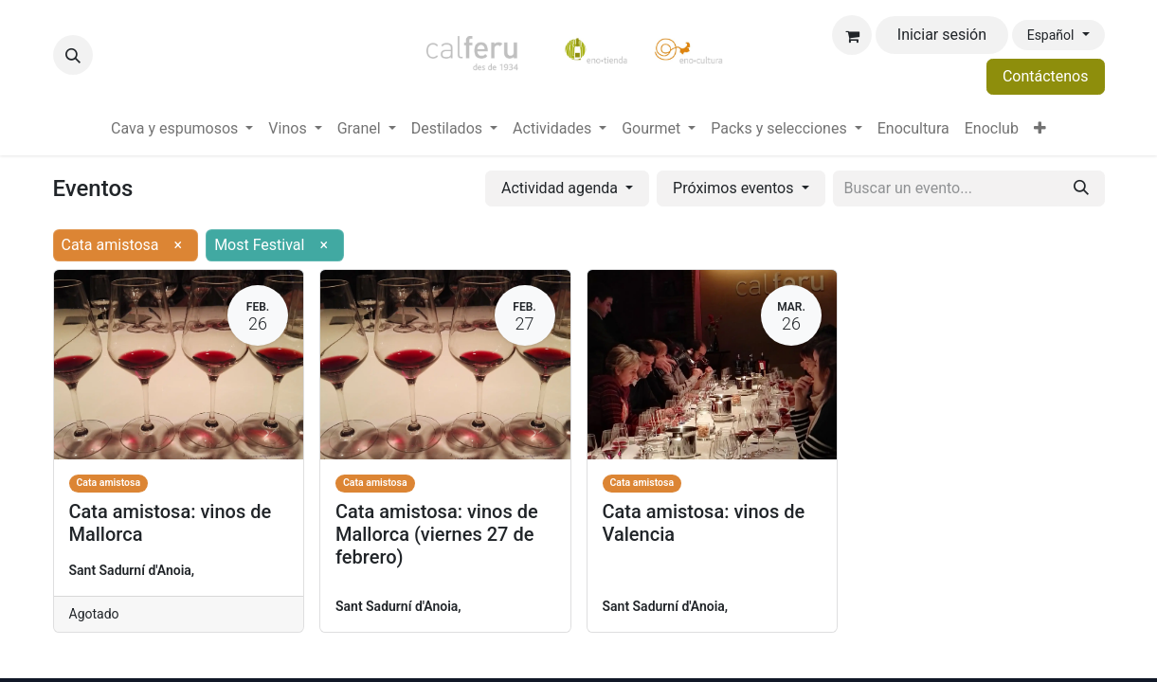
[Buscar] (1081, 188)
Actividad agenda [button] (561, 188)
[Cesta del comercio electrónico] (852, 35)
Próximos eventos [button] (735, 188)
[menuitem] (182, 129)
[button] (73, 55)
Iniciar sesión (941, 35)
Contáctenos (1046, 76)
